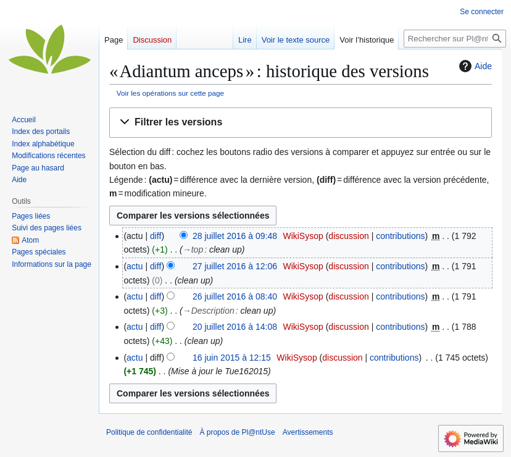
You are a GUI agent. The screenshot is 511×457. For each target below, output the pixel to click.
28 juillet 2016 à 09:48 (235, 236)
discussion (348, 236)
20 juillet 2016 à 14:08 (235, 327)
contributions (400, 236)
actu (135, 266)
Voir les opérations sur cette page (170, 93)
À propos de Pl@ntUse (237, 432)
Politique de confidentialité (149, 432)
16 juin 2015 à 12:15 (232, 358)
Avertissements (308, 432)
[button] (300, 123)
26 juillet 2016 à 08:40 (235, 296)
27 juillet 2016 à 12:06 (235, 266)
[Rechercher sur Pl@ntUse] (455, 39)
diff (155, 236)
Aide (474, 66)
